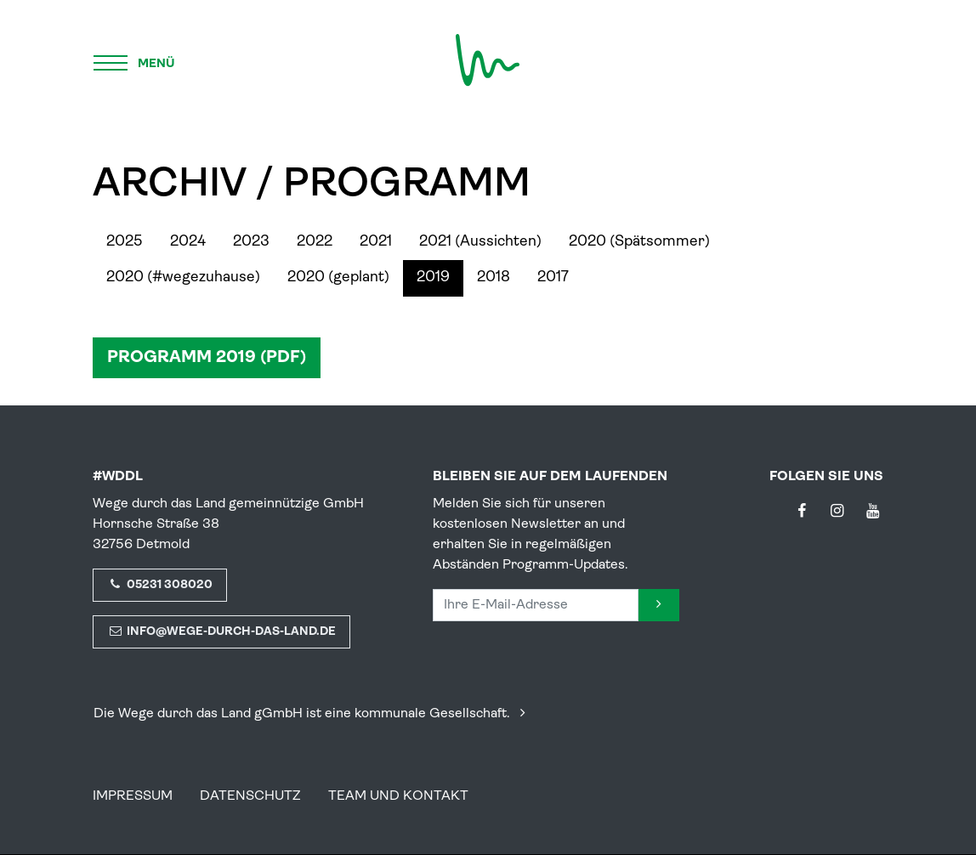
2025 (124, 242)
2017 (553, 277)
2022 (314, 242)
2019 (433, 277)
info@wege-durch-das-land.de (221, 632)
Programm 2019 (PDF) (206, 357)
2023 (251, 242)
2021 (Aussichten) (480, 242)
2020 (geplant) (338, 277)
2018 (493, 277)
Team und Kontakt (398, 796)
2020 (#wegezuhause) (183, 277)
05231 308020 (160, 585)
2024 (188, 242)
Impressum (133, 796)
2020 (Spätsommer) (639, 242)
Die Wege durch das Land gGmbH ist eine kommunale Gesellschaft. (313, 714)
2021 (376, 242)
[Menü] (135, 60)
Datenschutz (250, 796)
